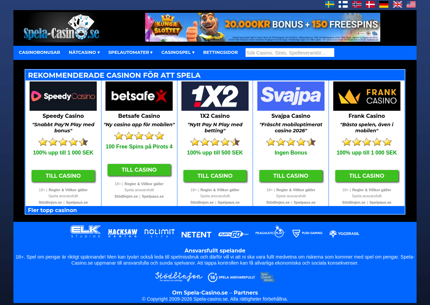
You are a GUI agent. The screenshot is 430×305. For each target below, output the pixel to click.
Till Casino (63, 176)
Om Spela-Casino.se (200, 293)
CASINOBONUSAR (39, 52)
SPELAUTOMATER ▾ (131, 52)
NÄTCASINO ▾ (84, 52)
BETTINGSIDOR (220, 52)
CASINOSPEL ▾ (177, 52)
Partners (246, 293)
